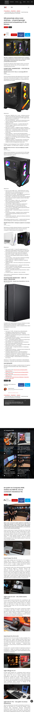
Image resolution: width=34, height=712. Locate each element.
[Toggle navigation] (28, 7)
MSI (9, 380)
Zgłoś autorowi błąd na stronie (13, 392)
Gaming (16, 1)
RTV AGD (20, 2)
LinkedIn (13, 390)
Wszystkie (6, 1)
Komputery (6, 380)
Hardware (12, 1)
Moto (32, 1)
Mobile (24, 1)
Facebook (9, 390)
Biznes (28, 1)
